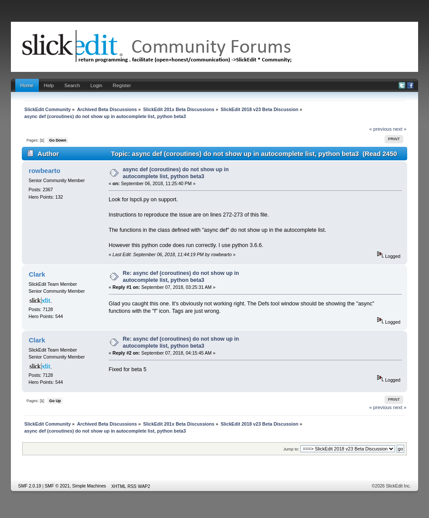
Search (72, 85)
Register (122, 85)
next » (400, 129)
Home (27, 85)
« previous (380, 129)
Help (49, 85)
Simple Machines (89, 486)
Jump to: (291, 449)
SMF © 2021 (57, 486)
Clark (37, 274)
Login (96, 85)
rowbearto (44, 170)
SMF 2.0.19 (29, 486)
